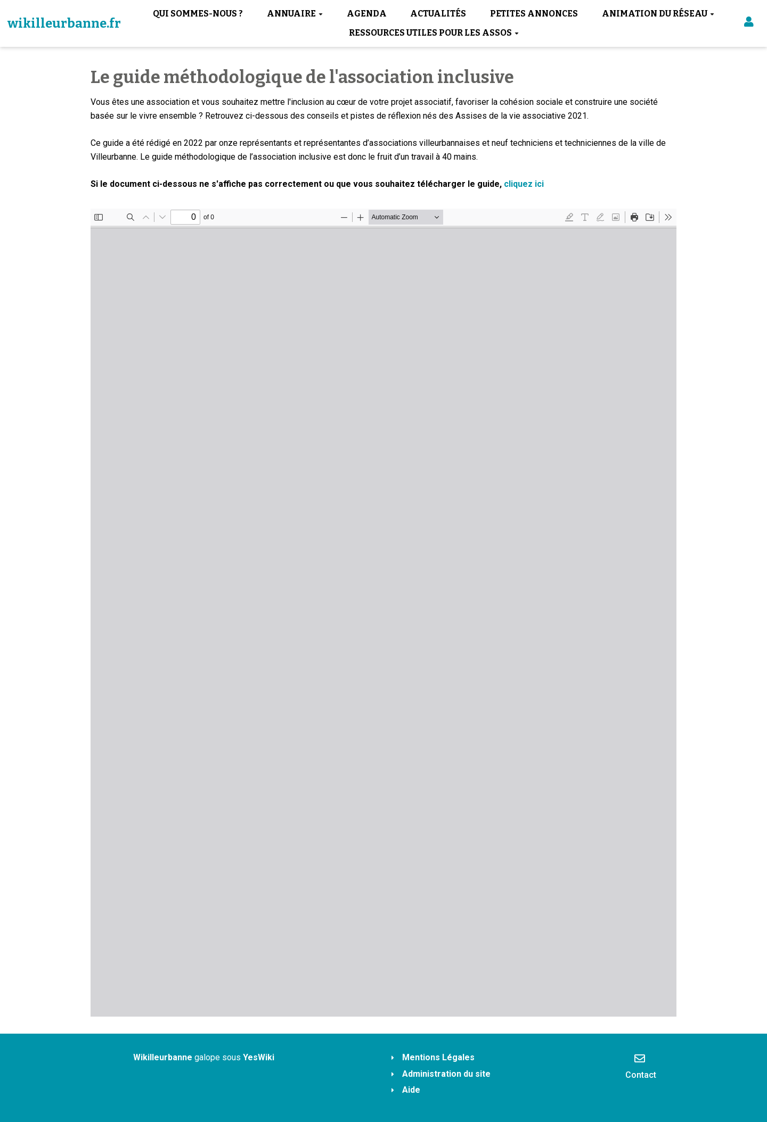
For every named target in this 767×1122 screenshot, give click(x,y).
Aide (411, 1090)
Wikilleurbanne (162, 1057)
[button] (749, 24)
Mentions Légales (438, 1057)
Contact (640, 1066)
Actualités (438, 14)
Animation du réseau (658, 14)
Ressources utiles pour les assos (434, 33)
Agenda (367, 14)
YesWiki (258, 1057)
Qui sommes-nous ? (198, 14)
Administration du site (446, 1074)
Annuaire (295, 14)
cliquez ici (524, 184)
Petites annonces (534, 14)
